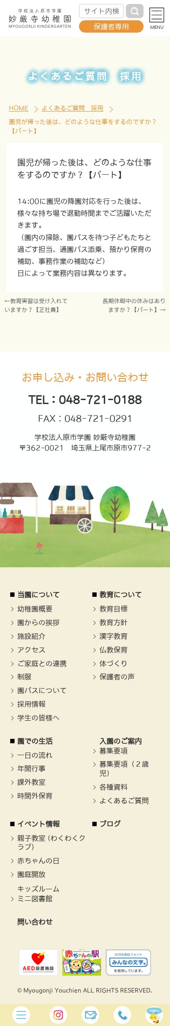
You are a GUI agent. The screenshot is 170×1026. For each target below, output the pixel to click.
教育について (120, 594)
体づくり (113, 663)
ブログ (110, 824)
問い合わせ (35, 921)
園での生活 (35, 741)
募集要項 (113, 750)
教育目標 (113, 608)
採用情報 (31, 704)
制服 (24, 676)
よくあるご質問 (124, 800)
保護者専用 (111, 26)
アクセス (31, 649)
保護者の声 (117, 676)
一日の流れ (35, 755)
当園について (38, 594)
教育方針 (113, 622)
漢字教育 (113, 636)
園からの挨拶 (38, 622)
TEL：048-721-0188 (85, 399)
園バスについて (42, 690)
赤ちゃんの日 (38, 860)
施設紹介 (31, 636)
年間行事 (31, 768)
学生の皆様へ (38, 717)
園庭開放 (31, 874)
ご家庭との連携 (42, 663)
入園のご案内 (120, 741)
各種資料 (113, 786)
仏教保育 (113, 649)
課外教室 (31, 782)
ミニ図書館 (35, 898)
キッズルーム (38, 888)
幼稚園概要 (35, 608)
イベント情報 (38, 824)
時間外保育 (35, 795)
